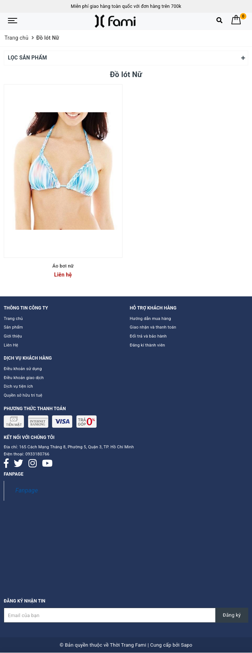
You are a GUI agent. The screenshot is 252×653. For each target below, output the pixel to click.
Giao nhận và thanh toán (153, 327)
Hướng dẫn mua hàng (150, 318)
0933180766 (37, 454)
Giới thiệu (13, 336)
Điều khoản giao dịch (24, 377)
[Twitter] (18, 463)
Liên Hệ (11, 345)
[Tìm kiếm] (219, 22)
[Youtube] (47, 463)
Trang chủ (13, 318)
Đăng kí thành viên (147, 345)
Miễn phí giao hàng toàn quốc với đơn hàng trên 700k (126, 6)
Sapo (186, 645)
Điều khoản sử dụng (23, 368)
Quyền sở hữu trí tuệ (23, 395)
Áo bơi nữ (63, 266)
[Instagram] (32, 463)
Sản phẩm (13, 327)
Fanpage (26, 490)
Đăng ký (232, 615)
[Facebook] (6, 463)
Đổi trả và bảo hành (148, 336)
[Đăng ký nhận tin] (126, 615)
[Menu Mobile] (12, 21)
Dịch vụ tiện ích (18, 386)
